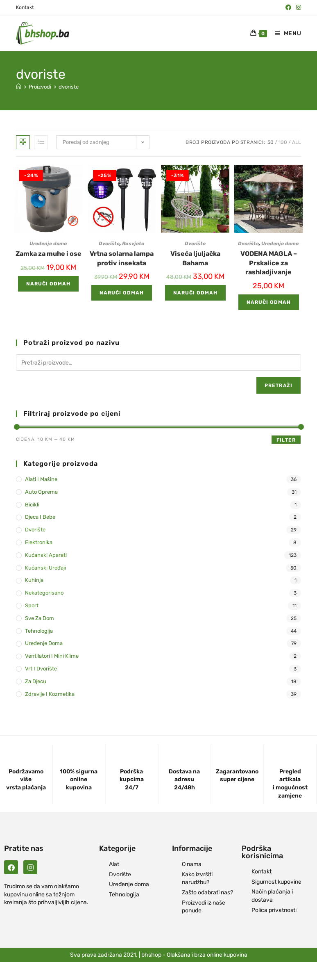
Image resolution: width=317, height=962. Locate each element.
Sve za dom (39, 618)
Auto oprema (41, 492)
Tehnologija (39, 631)
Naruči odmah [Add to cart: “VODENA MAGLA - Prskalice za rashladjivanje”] (269, 302)
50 (270, 142)
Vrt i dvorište (41, 669)
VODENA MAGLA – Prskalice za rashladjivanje (268, 263)
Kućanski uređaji (45, 568)
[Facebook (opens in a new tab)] (288, 8)
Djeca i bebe (40, 517)
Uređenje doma (48, 243)
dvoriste (69, 87)
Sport (31, 605)
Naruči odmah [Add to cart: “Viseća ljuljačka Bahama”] (195, 293)
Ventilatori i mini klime (52, 656)
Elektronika (38, 542)
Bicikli (32, 505)
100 (283, 142)
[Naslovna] (18, 87)
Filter (286, 440)
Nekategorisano (44, 593)
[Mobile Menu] (285, 33)
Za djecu (35, 681)
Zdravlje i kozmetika (50, 694)
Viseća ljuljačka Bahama (195, 258)
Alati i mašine (41, 479)
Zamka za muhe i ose (49, 254)
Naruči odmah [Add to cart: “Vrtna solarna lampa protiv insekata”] (122, 293)
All (296, 142)
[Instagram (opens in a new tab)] (297, 8)
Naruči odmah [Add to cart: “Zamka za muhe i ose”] (48, 284)
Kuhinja (34, 580)
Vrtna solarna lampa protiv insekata (122, 258)
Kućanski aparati (46, 555)
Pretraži (279, 385)
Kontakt (25, 7)
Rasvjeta (133, 243)
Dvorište (109, 243)
